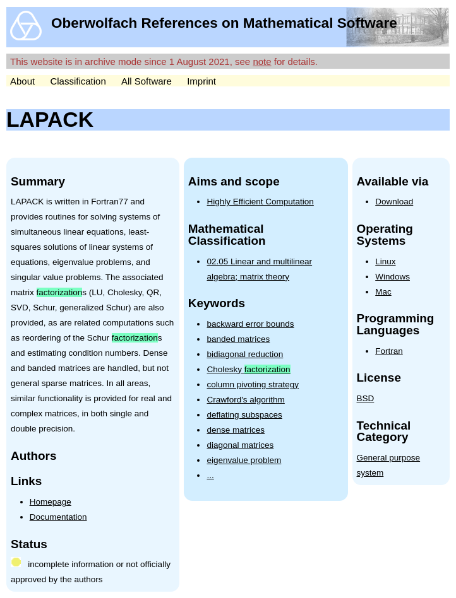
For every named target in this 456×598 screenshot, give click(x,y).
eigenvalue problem (244, 460)
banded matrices (238, 339)
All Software (146, 81)
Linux (385, 261)
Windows (392, 276)
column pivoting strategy (253, 384)
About (22, 81)
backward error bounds (250, 324)
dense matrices (236, 430)
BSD (366, 398)
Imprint (201, 81)
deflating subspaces (244, 414)
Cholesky (248, 369)
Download (394, 201)
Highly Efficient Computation (260, 201)
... (210, 475)
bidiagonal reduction (245, 354)
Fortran (389, 351)
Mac (383, 291)
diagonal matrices (240, 445)
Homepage (50, 502)
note (262, 61)
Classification (77, 81)
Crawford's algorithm (245, 399)
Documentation (58, 517)
